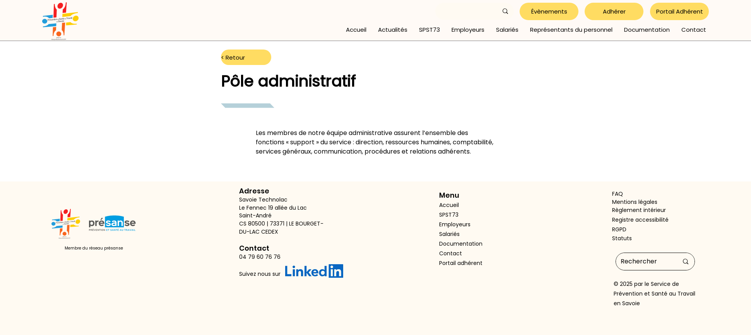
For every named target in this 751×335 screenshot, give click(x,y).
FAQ (617, 194)
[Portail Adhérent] (679, 11)
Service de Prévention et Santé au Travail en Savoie (654, 293)
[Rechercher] (644, 261)
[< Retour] (246, 57)
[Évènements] (549, 11)
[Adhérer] (614, 11)
